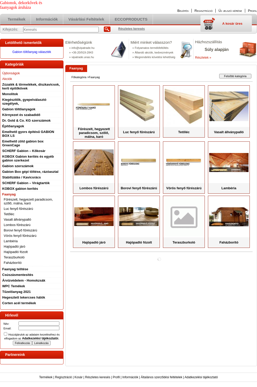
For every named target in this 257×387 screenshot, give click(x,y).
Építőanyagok (13, 126)
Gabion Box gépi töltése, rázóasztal (30, 172)
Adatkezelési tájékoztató (201, 377)
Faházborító (13, 263)
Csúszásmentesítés (17, 275)
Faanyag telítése (15, 269)
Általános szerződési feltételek (161, 377)
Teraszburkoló (14, 257)
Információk (130, 377)
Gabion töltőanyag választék (31, 52)
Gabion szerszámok (18, 166)
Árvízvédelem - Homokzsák (23, 280)
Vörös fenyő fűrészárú (20, 236)
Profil (116, 377)
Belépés (183, 11)
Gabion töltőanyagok (18, 109)
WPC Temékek (13, 286)
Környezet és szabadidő (21, 115)
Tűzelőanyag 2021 (16, 292)
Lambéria (11, 241)
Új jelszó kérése (230, 11)
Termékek (45, 377)
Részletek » (203, 57)
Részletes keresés (97, 377)
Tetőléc (9, 214)
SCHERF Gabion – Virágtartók (26, 183)
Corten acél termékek (19, 303)
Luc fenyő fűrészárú (18, 209)
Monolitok (10, 94)
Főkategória (78, 77)
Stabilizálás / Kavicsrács (21, 177)
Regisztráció (63, 377)
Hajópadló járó (14, 246)
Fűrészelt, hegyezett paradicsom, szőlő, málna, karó (28, 201)
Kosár (78, 377)
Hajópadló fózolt (16, 252)
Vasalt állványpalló (17, 219)
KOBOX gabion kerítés (20, 189)
